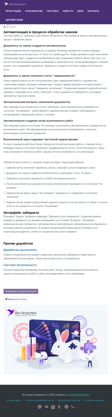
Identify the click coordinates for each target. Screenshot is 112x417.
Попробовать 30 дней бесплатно (20, 291)
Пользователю (34, 11)
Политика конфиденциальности (39, 400)
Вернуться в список (16, 299)
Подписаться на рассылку (69, 400)
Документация (14, 20)
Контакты (93, 11)
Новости (68, 11)
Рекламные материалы (94, 400)
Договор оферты (14, 400)
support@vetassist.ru (79, 394)
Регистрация (13, 11)
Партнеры (52, 11)
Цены (80, 11)
